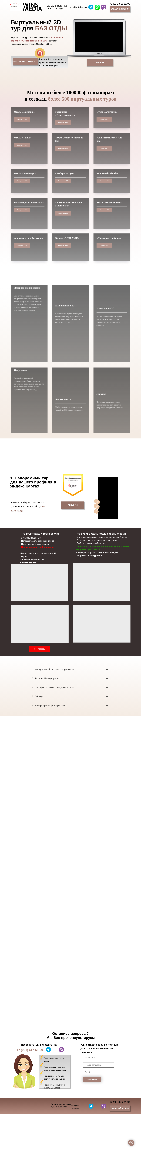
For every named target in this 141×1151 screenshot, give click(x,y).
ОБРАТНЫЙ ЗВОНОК (120, 1146)
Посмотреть (39, 686)
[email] (98, 1109)
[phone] (98, 1102)
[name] (98, 1095)
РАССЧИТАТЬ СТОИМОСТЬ (25, 62)
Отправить (92, 1117)
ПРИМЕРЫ (73, 542)
